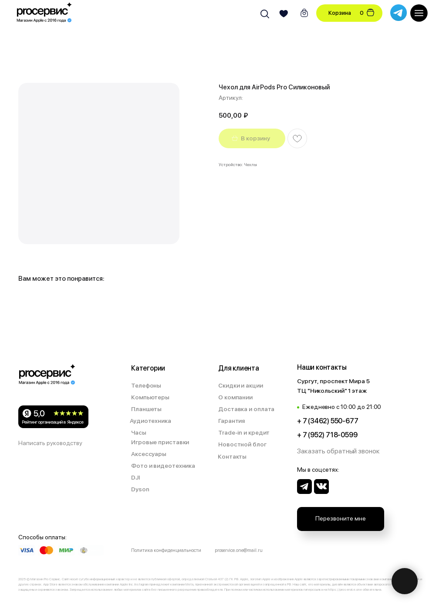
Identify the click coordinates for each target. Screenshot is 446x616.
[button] (339, 451)
